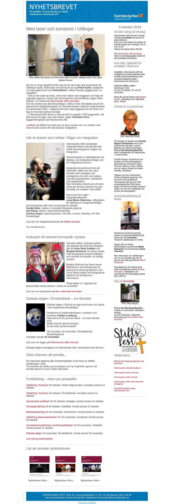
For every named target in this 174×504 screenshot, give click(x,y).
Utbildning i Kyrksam (37, 385)
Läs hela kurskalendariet (40, 438)
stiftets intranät (72, 221)
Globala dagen (34, 433)
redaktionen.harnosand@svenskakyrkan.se (107, 497)
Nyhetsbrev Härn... (38, 480)
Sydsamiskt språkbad (37, 401)
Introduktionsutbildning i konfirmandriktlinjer (49, 425)
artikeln (31, 125)
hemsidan (129, 281)
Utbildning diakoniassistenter (41, 417)
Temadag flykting (35, 406)
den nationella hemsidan (68, 291)
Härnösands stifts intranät (64, 342)
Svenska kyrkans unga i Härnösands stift (125, 389)
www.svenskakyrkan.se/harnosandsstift (64, 497)
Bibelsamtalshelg (35, 411)
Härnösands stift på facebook (127, 368)
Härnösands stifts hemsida (64, 101)
